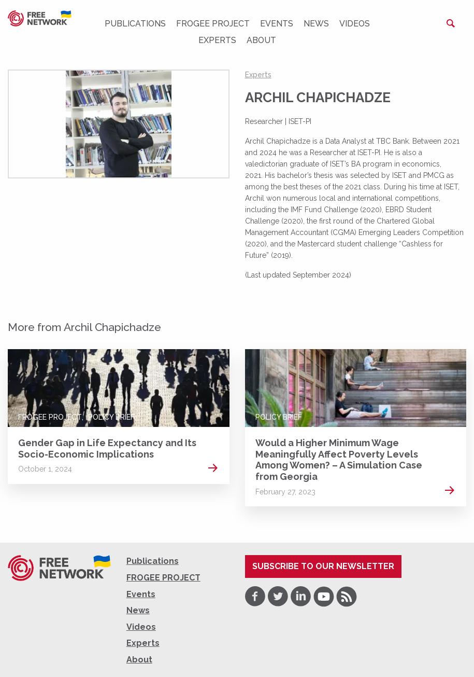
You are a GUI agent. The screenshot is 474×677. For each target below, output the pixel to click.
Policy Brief (111, 417)
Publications (135, 24)
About (261, 40)
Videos (354, 24)
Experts (217, 40)
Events (276, 24)
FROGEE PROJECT (213, 24)
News (316, 24)
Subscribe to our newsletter (323, 566)
